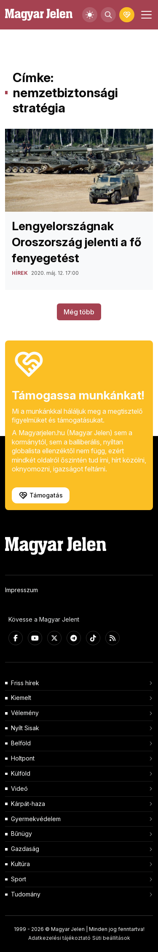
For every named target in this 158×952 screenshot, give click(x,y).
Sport (18, 879)
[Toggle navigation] (145, 14)
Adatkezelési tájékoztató (59, 938)
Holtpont (23, 758)
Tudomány (25, 894)
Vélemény (25, 712)
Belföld (21, 743)
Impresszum (21, 589)
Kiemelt (21, 697)
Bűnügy (21, 833)
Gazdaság (25, 848)
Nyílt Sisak (25, 727)
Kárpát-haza (28, 803)
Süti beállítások (111, 938)
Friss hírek (25, 682)
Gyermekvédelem (36, 818)
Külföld (20, 773)
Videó (19, 788)
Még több (79, 312)
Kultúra (20, 863)
